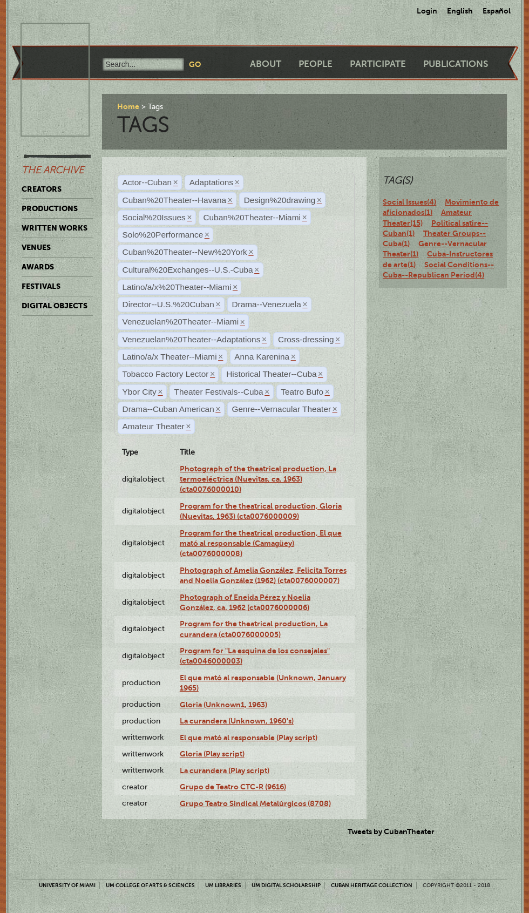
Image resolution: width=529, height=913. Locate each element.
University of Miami (67, 885)
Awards (38, 266)
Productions (50, 208)
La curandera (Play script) (224, 770)
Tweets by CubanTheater (391, 831)
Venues (36, 247)
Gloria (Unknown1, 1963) (223, 704)
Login (427, 10)
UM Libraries (223, 885)
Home (128, 106)
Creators (42, 189)
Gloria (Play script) (212, 753)
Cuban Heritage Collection (371, 885)
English (460, 10)
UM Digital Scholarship (286, 885)
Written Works (54, 228)
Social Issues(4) (409, 202)
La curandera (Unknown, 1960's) (237, 720)
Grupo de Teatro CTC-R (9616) (233, 786)
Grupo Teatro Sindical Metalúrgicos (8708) (255, 803)
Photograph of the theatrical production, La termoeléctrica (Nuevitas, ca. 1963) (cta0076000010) (258, 479)
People (316, 64)
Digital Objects (54, 305)
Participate (378, 64)
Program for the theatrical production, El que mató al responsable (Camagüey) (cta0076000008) (261, 543)
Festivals (41, 286)
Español (497, 10)
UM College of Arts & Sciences (150, 885)
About (265, 64)
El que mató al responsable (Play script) (248, 737)
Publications (455, 64)
